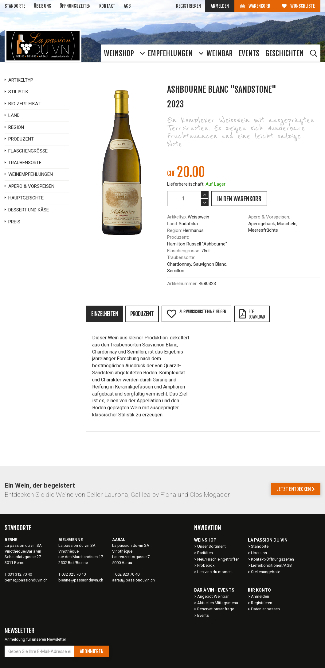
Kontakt (107, 6)
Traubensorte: (181, 257)
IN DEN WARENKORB (239, 199)
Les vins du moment (215, 572)
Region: (174, 230)
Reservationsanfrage (215, 609)
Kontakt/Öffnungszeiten (272, 559)
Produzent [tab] (142, 314)
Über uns (42, 6)
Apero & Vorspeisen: (269, 217)
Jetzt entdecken (295, 489)
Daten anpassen (265, 609)
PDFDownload (251, 314)
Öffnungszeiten (75, 6)
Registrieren (188, 6)
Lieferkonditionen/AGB (271, 565)
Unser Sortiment (212, 546)
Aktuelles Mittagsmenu (217, 602)
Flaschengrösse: (183, 250)
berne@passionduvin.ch (26, 580)
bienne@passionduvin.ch (80, 580)
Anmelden (220, 6)
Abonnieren (92, 651)
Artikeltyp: (177, 217)
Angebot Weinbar (213, 596)
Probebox (205, 565)
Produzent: (178, 237)
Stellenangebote (265, 572)
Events (203, 615)
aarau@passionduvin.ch (133, 580)
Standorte (15, 6)
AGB (127, 6)
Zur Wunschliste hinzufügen (196, 314)
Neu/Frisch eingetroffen (218, 559)
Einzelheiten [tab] (104, 314)
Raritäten (205, 552)
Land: (172, 223)
